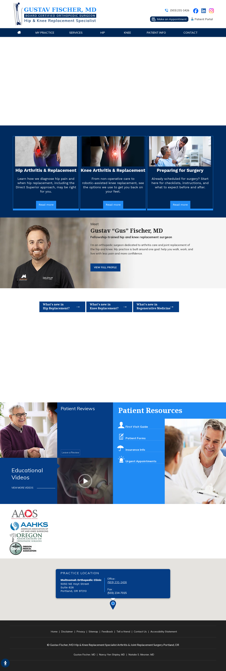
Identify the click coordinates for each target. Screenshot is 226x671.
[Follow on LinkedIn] (203, 9)
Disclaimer (67, 631)
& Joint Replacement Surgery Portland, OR (153, 644)
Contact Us (140, 631)
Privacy (81, 631)
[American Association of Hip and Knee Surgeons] (29, 526)
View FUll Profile (105, 267)
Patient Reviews (78, 408)
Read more (46, 204)
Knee (127, 32)
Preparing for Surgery (180, 170)
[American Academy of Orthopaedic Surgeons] (25, 514)
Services (75, 32)
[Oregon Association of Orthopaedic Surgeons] (26, 537)
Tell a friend (123, 631)
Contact (190, 32)
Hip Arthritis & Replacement (46, 170)
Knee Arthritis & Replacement (113, 170)
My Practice (44, 32)
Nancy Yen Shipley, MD (112, 654)
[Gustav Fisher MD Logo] (54, 14)
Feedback (107, 631)
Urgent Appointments (140, 459)
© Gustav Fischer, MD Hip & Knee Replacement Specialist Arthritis (87, 644)
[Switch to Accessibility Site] (5, 663)
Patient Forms (135, 436)
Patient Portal (204, 19)
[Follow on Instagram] (212, 11)
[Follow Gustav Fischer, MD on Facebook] (196, 11)
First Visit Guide (136, 424)
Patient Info (156, 32)
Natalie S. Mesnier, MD (141, 654)
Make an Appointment (172, 19)
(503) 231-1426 (179, 10)
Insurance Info (135, 447)
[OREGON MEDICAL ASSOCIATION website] (23, 548)
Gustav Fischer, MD (84, 654)
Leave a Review (70, 452)
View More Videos (22, 487)
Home (19, 32)
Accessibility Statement (163, 631)
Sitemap (93, 631)
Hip (102, 32)
